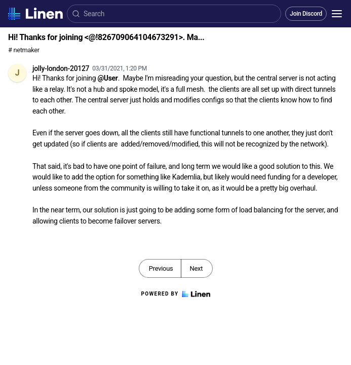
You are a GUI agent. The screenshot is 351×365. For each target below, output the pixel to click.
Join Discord (306, 13)
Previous (161, 268)
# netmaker (24, 50)
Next (196, 268)
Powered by (175, 294)
